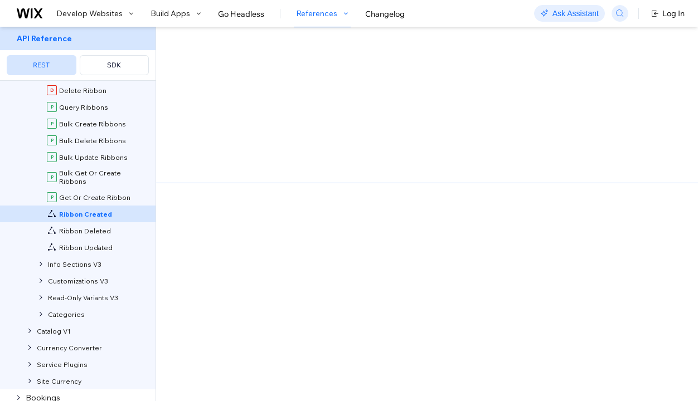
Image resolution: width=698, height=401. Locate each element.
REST (41, 65)
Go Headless (241, 14)
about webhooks (311, 143)
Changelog (385, 14)
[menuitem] (78, 54)
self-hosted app (312, 120)
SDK (114, 65)
